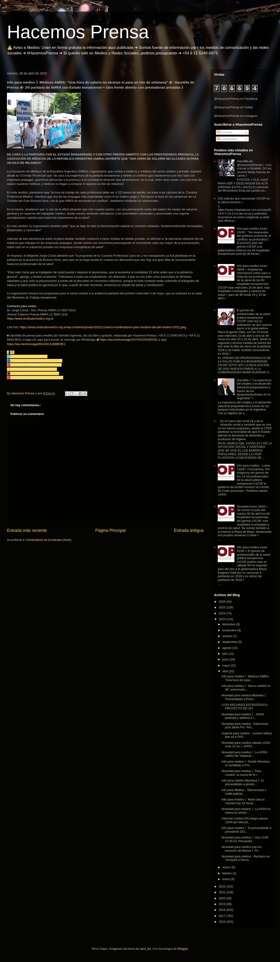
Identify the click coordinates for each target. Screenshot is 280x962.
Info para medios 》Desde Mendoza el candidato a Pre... (245, 763)
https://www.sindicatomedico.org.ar (30, 318)
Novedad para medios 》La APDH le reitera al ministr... (245, 810)
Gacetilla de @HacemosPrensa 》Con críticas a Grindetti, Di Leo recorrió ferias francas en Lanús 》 (254, 168)
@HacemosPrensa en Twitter (233, 107)
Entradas (225, 132)
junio (226, 659)
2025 (222, 607)
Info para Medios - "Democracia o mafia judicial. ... (243, 791)
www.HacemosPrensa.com (29, 356)
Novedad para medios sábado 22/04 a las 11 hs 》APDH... (245, 744)
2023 (222, 619)
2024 (222, 613)
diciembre (229, 624)
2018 (222, 910)
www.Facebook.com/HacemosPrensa (36, 360)
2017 (222, 916)
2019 (222, 904)
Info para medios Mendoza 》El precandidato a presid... (242, 782)
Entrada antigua (189, 530)
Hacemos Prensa (78, 32)
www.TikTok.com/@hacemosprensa (34, 373)
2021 (222, 892)
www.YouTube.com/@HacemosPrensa (37, 377)
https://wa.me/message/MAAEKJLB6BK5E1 (36, 344)
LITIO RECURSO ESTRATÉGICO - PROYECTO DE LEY (245, 706)
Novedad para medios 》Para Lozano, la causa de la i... (241, 772)
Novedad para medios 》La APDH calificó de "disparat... (244, 754)
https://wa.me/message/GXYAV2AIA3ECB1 (129, 339)
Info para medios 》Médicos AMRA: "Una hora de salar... (245, 678)
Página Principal (110, 530)
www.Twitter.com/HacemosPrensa (33, 369)
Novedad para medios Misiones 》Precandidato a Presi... (244, 697)
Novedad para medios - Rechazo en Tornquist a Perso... (245, 858)
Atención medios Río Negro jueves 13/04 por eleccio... (244, 820)
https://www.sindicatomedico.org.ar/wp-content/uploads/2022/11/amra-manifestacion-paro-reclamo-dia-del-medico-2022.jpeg (103, 327)
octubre (227, 636)
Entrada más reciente (27, 530)
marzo (227, 867)
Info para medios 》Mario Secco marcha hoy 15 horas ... (242, 801)
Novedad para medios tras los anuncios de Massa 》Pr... (241, 848)
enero (226, 879)
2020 (222, 898)
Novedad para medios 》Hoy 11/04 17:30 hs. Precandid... (244, 839)
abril (225, 671)
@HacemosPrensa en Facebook (236, 98)
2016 (222, 921)
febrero (227, 873)
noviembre (229, 630)
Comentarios (227, 139)
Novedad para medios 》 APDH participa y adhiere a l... (242, 716)
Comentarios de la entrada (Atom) (48, 540)
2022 (222, 886)
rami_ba (145, 948)
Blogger (183, 948)
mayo (226, 665)
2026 (222, 601)
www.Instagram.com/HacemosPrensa (36, 365)
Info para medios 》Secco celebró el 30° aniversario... (245, 687)
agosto (227, 648)
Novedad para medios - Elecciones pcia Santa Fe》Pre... (244, 725)
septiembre (230, 642)
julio (225, 653)
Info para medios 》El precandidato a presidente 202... (246, 829)
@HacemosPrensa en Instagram (236, 116)
